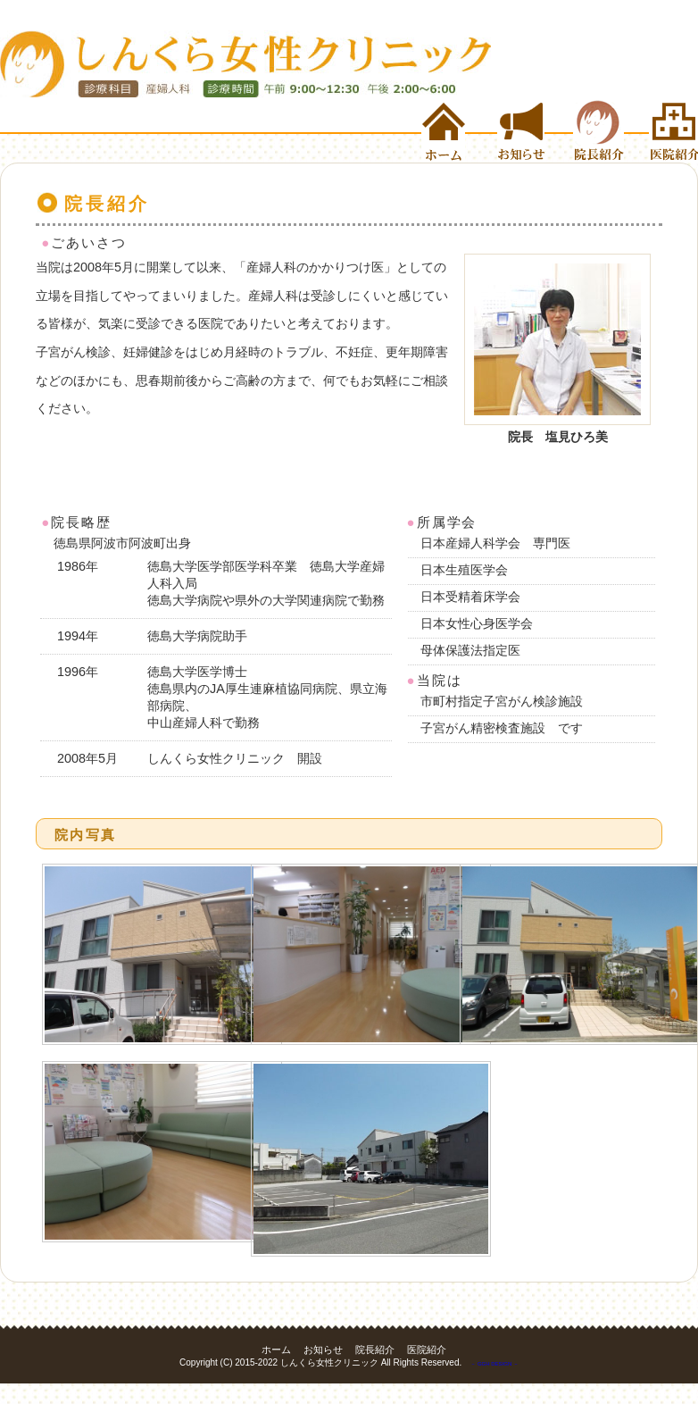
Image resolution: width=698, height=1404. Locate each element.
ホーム (459, 131)
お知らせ (535, 131)
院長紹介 (611, 131)
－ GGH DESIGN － (494, 1363)
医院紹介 (673, 131)
